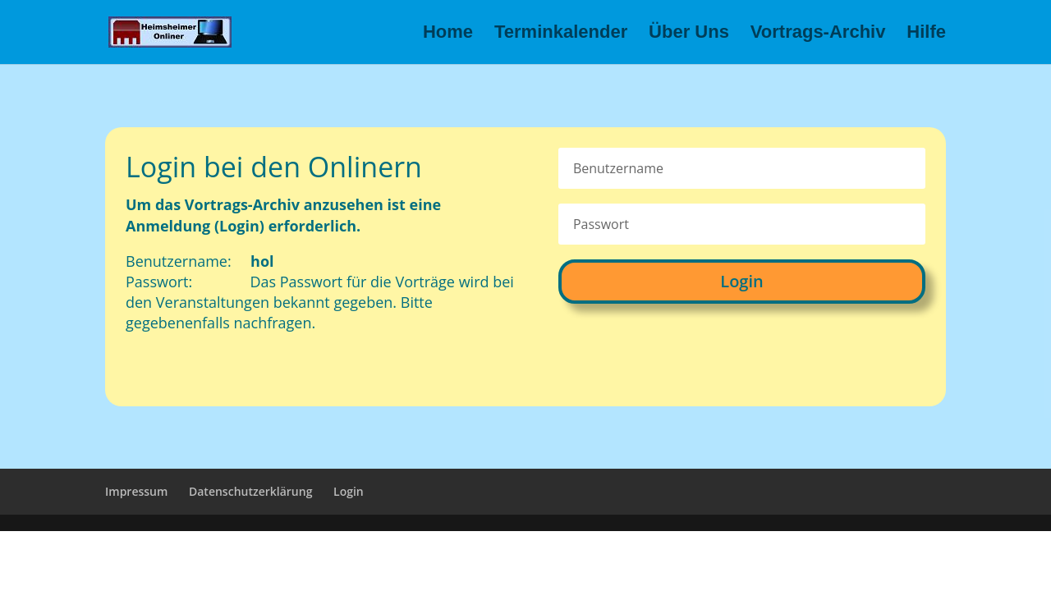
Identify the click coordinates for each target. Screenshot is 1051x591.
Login (741, 281)
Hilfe (926, 34)
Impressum (136, 491)
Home (448, 34)
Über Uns (689, 34)
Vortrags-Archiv (818, 34)
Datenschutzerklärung (250, 491)
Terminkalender (560, 34)
